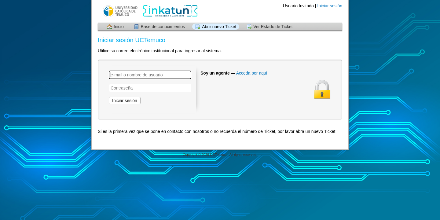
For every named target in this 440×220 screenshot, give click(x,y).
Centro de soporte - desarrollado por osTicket (220, 160)
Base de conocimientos (163, 26)
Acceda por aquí (251, 73)
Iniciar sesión (329, 5)
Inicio (119, 26)
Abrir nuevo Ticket (219, 26)
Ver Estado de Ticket (272, 26)
